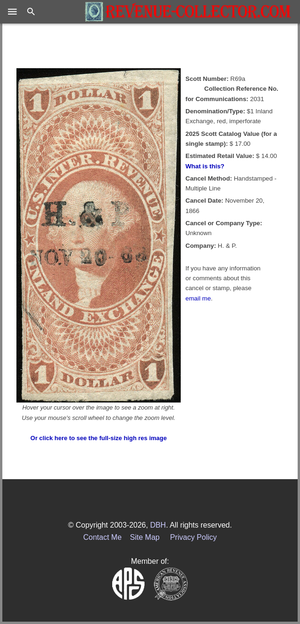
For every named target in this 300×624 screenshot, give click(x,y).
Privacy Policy (193, 537)
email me (198, 298)
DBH (158, 525)
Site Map (145, 537)
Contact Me (102, 537)
